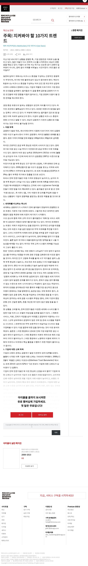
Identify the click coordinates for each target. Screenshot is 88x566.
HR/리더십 (71, 520)
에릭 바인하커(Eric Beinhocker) (15, 46)
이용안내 (48, 507)
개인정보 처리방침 (40, 553)
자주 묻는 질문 (50, 513)
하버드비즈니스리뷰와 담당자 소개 (10, 553)
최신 (2, 510)
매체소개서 (5, 541)
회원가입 (27, 517)
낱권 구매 (27, 513)
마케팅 (70, 523)
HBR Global (80, 8)
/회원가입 (69, 8)
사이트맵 (4, 507)
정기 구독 (27, 510)
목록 (55, 433)
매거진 (3, 523)
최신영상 (71, 510)
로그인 (60, 8)
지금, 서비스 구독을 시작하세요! (57, 495)
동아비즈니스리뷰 (74, 17)
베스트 (70, 513)
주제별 (3, 513)
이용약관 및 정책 (27, 553)
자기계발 (71, 530)
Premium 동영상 (74, 507)
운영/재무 (71, 527)
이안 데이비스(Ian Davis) (36, 46)
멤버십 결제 (42, 415)
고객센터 (53, 8)
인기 (2, 517)
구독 (25, 507)
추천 (2, 520)
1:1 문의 (48, 520)
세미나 (3, 530)
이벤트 (3, 534)
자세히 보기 (78, 38)
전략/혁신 (71, 517)
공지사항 (48, 510)
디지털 (3, 527)
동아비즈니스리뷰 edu (76, 21)
